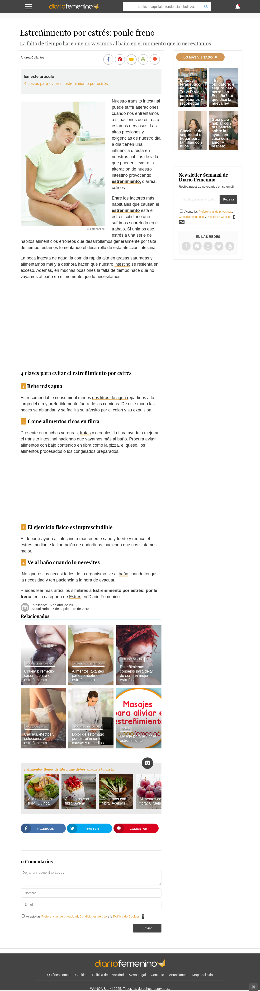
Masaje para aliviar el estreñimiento (138, 738)
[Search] (206, 6)
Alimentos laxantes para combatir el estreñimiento (88, 675)
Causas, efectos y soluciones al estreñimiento (39, 738)
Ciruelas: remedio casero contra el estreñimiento (39, 675)
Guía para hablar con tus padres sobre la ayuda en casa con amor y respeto (221, 132)
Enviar (147, 928)
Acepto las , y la (83, 916)
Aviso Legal (137, 975)
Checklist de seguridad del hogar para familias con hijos (192, 138)
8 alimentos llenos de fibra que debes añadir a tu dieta (69, 769)
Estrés (75, 596)
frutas (85, 432)
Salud (126, 728)
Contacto (157, 975)
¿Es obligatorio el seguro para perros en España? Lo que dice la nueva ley (223, 91)
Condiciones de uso (94, 916)
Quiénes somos (58, 975)
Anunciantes (178, 975)
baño (123, 573)
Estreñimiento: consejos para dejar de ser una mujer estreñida (136, 673)
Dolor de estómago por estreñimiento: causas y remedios (88, 738)
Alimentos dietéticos (88, 663)
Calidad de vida (132, 659)
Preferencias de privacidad (59, 916)
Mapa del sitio (202, 975)
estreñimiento (126, 181)
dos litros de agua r (110, 397)
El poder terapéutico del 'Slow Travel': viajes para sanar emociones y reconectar (192, 91)
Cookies (81, 975)
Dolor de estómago (39, 663)
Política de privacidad (108, 975)
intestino (122, 264)
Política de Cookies (126, 916)
